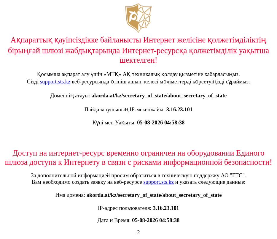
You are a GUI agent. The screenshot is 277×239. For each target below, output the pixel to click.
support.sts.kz (55, 81)
